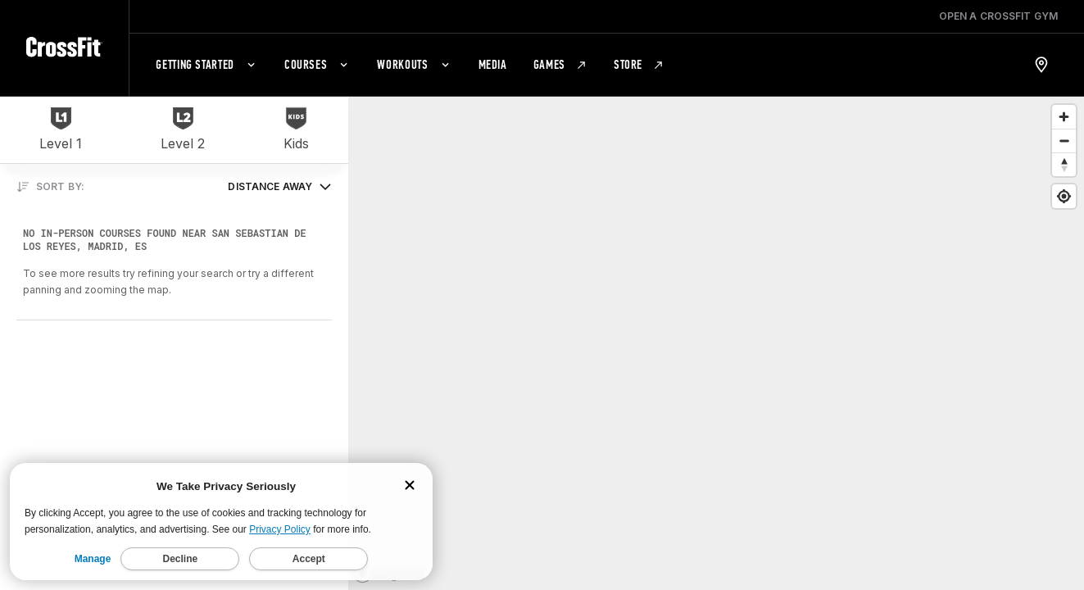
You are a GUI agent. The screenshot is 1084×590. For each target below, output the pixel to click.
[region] (716, 342)
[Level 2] (182, 130)
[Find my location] (1064, 196)
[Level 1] (60, 130)
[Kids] (296, 130)
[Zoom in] (1064, 117)
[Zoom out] (1064, 140)
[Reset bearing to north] (1064, 164)
